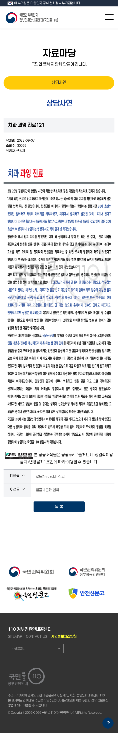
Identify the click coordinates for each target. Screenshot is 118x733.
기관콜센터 (18, 648)
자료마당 (59, 54)
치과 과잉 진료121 (26, 125)
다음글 (17, 476)
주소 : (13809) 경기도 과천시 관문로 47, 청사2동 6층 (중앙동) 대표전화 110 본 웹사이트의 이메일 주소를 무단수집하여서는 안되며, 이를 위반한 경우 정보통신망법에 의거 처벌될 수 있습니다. (58, 700)
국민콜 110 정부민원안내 (32, 17)
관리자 (15, 151)
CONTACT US (36, 637)
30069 (16, 146)
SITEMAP (15, 637)
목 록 (59, 507)
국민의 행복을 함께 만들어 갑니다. (59, 64)
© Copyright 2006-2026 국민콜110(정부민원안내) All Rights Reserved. (55, 713)
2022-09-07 (20, 140)
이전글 (17, 489)
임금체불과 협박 (47, 490)
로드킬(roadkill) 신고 (50, 477)
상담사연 (59, 82)
